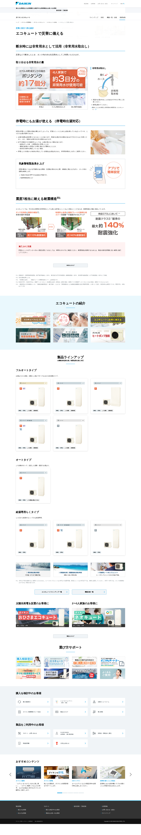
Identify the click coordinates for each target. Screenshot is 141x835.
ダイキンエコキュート (23, 17)
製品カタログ (70, 637)
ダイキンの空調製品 (26, 22)
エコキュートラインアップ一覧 (52, 592)
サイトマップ (114, 3)
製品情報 (86, 3)
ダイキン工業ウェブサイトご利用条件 (24, 822)
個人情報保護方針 (39, 822)
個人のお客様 (22, 811)
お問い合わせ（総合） (103, 3)
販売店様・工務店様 (75, 11)
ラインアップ (93, 17)
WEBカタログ (60, 251)
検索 (121, 3)
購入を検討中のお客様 (53, 811)
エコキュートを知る (52, 22)
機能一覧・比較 (111, 17)
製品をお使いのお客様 (53, 814)
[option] (28, 780)
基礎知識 (122, 17)
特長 (102, 17)
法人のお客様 (22, 814)
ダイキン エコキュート (39, 22)
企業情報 (93, 3)
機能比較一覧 (89, 592)
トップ (17, 22)
